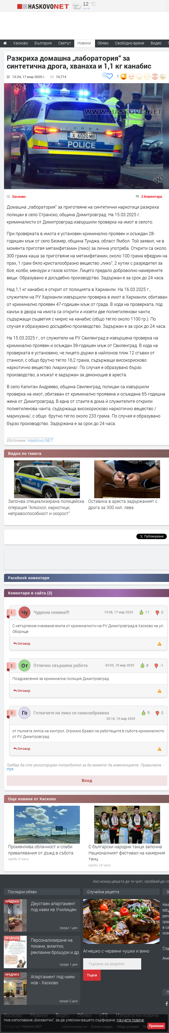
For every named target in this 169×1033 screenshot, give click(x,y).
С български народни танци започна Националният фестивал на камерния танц (127, 853)
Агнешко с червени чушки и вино (116, 951)
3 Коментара (151, 196)
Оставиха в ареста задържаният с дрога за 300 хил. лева (122, 504)
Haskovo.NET (40, 440)
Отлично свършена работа (60, 665)
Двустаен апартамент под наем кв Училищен (53, 906)
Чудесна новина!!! (51, 612)
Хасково (19, 196)
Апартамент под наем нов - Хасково (53, 979)
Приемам (156, 1026)
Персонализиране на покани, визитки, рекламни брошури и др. (55, 946)
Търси (92, 975)
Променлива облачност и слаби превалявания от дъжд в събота (40, 849)
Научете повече (130, 1019)
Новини (84, 43)
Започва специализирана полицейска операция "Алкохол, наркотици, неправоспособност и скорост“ (46, 507)
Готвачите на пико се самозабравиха (71, 712)
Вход (87, 780)
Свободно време (129, 43)
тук (10, 769)
